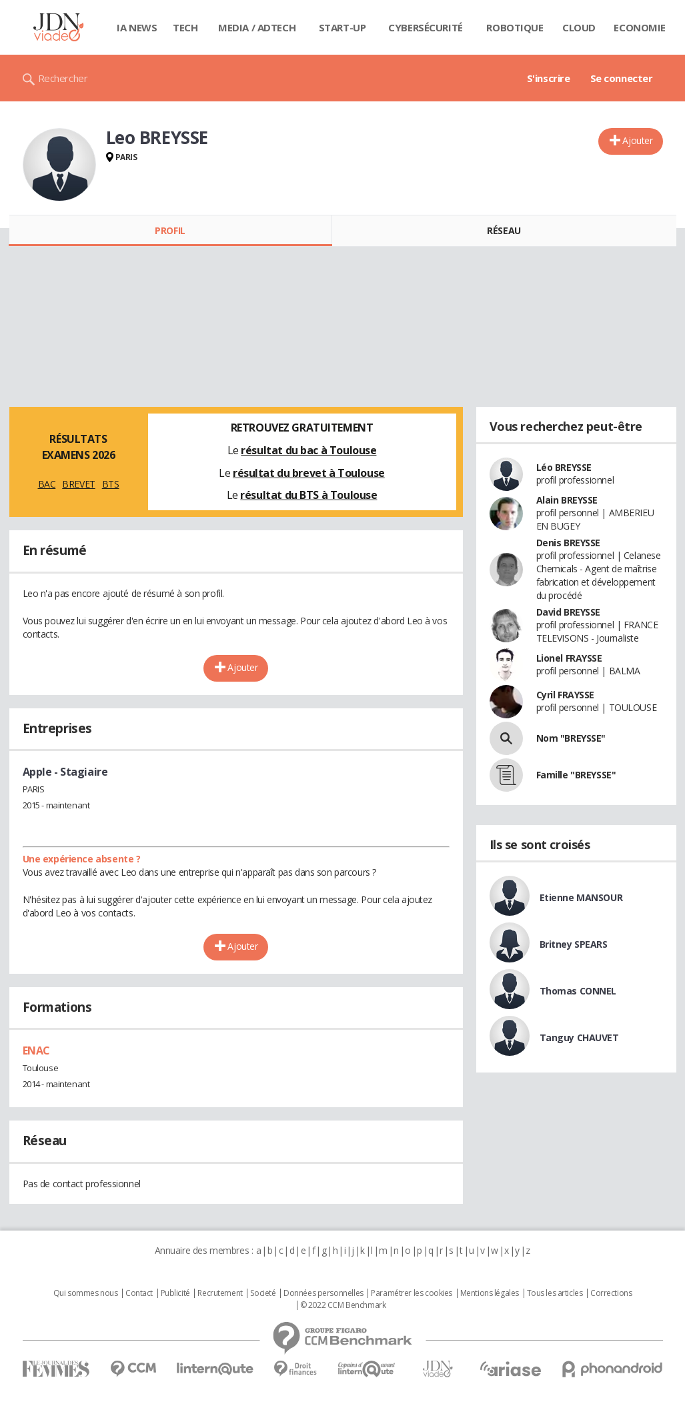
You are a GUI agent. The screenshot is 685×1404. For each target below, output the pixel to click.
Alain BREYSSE (567, 500)
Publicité (175, 1293)
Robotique (514, 27)
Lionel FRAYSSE (569, 658)
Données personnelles (323, 1293)
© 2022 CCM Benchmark (343, 1305)
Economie (640, 27)
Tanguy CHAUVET (579, 1037)
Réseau (503, 230)
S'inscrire (548, 78)
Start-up (342, 27)
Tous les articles (555, 1293)
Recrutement (219, 1293)
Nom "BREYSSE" (571, 738)
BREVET (78, 484)
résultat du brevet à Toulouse (309, 473)
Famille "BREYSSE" (576, 774)
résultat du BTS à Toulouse (308, 495)
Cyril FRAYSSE (565, 694)
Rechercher (63, 78)
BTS (110, 484)
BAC (47, 484)
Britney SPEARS (574, 944)
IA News (137, 27)
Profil (170, 230)
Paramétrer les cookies (411, 1293)
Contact (139, 1293)
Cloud (579, 27)
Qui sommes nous (85, 1293)
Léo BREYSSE (564, 467)
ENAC (36, 1050)
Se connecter (621, 78)
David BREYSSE (568, 612)
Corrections (611, 1293)
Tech (185, 27)
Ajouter (637, 140)
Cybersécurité (425, 27)
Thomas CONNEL (578, 990)
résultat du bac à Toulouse (308, 450)
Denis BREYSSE (568, 542)
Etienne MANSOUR (581, 897)
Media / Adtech (256, 27)
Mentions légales (489, 1293)
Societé (262, 1293)
